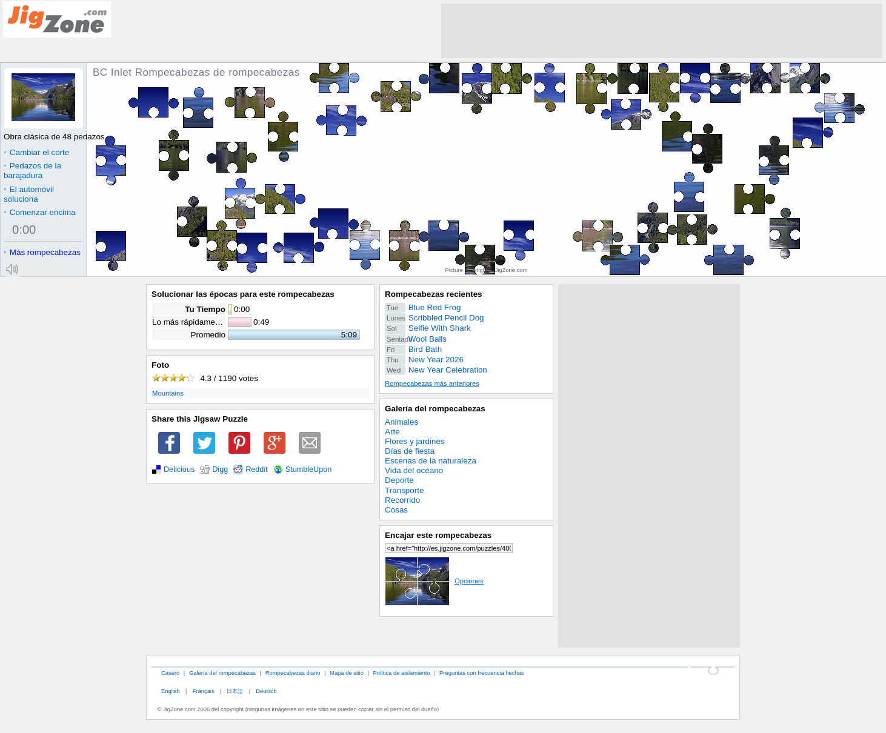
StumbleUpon (308, 469)
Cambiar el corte (36, 152)
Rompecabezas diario (293, 672)
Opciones (434, 581)
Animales (401, 421)
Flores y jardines (415, 441)
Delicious (179, 469)
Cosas (396, 509)
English (170, 691)
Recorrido (402, 500)
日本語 (235, 691)
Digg (220, 469)
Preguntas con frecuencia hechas (481, 672)
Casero (170, 672)
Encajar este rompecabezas (438, 535)
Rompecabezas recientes (433, 294)
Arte (392, 431)
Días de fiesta (410, 451)
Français (204, 691)
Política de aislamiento (401, 672)
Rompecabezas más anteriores (432, 383)
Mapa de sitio (347, 672)
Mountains (168, 393)
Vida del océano (414, 470)
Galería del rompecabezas (435, 408)
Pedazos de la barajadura (32, 170)
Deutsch (266, 691)
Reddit (256, 469)
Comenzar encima (40, 212)
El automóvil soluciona (29, 194)
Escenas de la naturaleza (430, 460)
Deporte (399, 480)
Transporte (404, 490)
